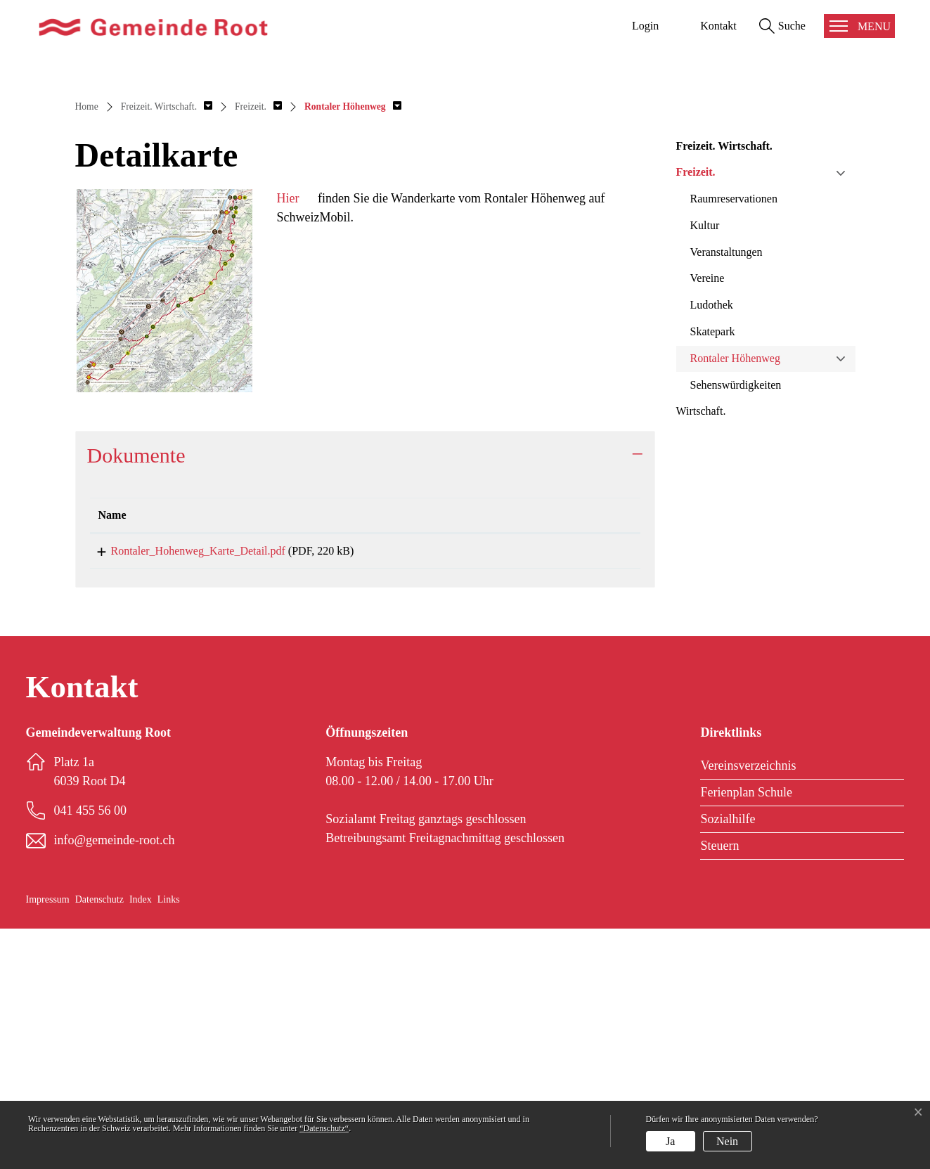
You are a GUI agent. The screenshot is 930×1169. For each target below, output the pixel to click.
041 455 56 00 (90, 1051)
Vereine (707, 513)
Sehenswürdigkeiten (736, 620)
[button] (166, 342)
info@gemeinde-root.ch (114, 1080)
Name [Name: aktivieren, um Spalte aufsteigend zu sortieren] (112, 750)
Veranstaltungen (726, 487)
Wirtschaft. (701, 646)
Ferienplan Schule (746, 1033)
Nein (727, 1141)
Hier (287, 434)
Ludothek (711, 540)
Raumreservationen (733, 434)
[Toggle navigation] (859, 26)
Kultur (705, 461)
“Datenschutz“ (324, 1128)
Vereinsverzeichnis (748, 1006)
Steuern (719, 1086)
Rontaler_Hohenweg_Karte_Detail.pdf (185, 786)
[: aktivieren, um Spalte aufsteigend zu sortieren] (581, 751)
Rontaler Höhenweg (735, 594)
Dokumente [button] (136, 690)
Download (580, 789)
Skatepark (712, 567)
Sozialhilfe (727, 1059)
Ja (670, 1141)
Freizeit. (696, 407)
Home (86, 342)
